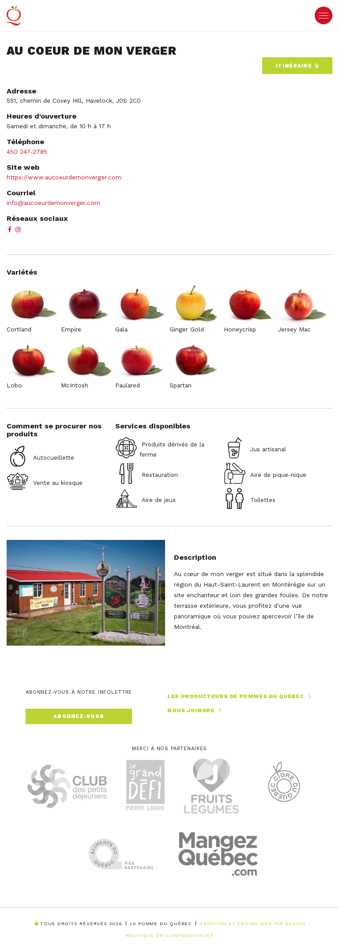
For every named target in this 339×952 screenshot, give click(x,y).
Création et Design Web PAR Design (252, 923)
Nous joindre (195, 710)
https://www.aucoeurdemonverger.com (64, 177)
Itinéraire (297, 66)
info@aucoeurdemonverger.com (53, 202)
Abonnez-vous (78, 716)
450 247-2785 (27, 151)
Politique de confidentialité (169, 935)
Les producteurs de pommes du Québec (240, 696)
